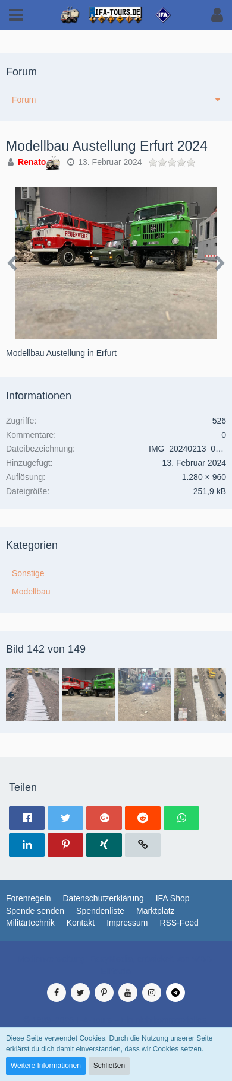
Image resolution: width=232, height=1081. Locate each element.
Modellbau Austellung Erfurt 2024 (107, 146)
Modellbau (31, 591)
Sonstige (28, 573)
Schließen (109, 1065)
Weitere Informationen (46, 1065)
